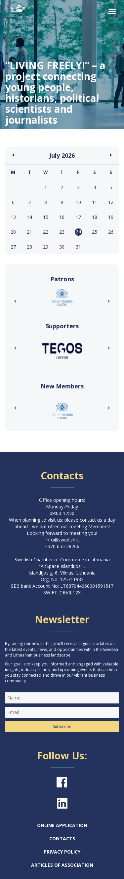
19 (110, 217)
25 (94, 232)
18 (94, 217)
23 (61, 232)
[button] (15, 301)
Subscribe (62, 726)
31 (78, 247)
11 (94, 202)
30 (61, 247)
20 (13, 232)
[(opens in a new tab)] (62, 297)
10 (78, 202)
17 (78, 217)
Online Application (62, 825)
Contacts (62, 838)
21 (29, 232)
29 (45, 247)
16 (61, 217)
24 (78, 231)
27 (13, 247)
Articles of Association (62, 865)
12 (110, 202)
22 (45, 232)
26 (110, 232)
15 (45, 217)
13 (13, 217)
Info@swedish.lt (62, 540)
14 (29, 217)
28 (29, 247)
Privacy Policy (62, 852)
